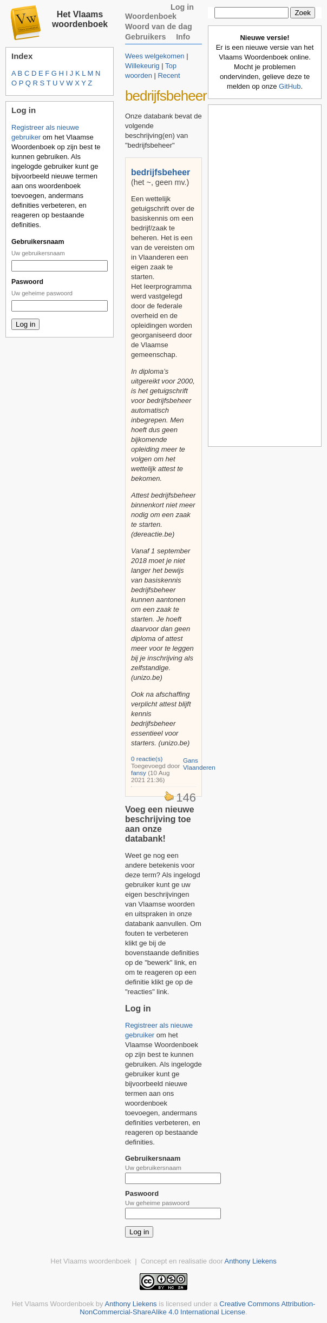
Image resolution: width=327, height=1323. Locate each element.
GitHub (289, 86)
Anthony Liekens (251, 1261)
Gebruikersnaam (37, 242)
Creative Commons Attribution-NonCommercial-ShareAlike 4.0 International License (197, 1308)
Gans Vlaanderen (199, 764)
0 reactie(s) (146, 758)
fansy (138, 772)
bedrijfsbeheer (160, 172)
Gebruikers (145, 36)
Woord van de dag (158, 26)
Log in (182, 7)
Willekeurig (142, 66)
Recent (169, 75)
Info (183, 36)
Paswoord (27, 282)
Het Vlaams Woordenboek (53, 1304)
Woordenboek (150, 16)
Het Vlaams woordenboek (80, 19)
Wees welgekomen (155, 56)
